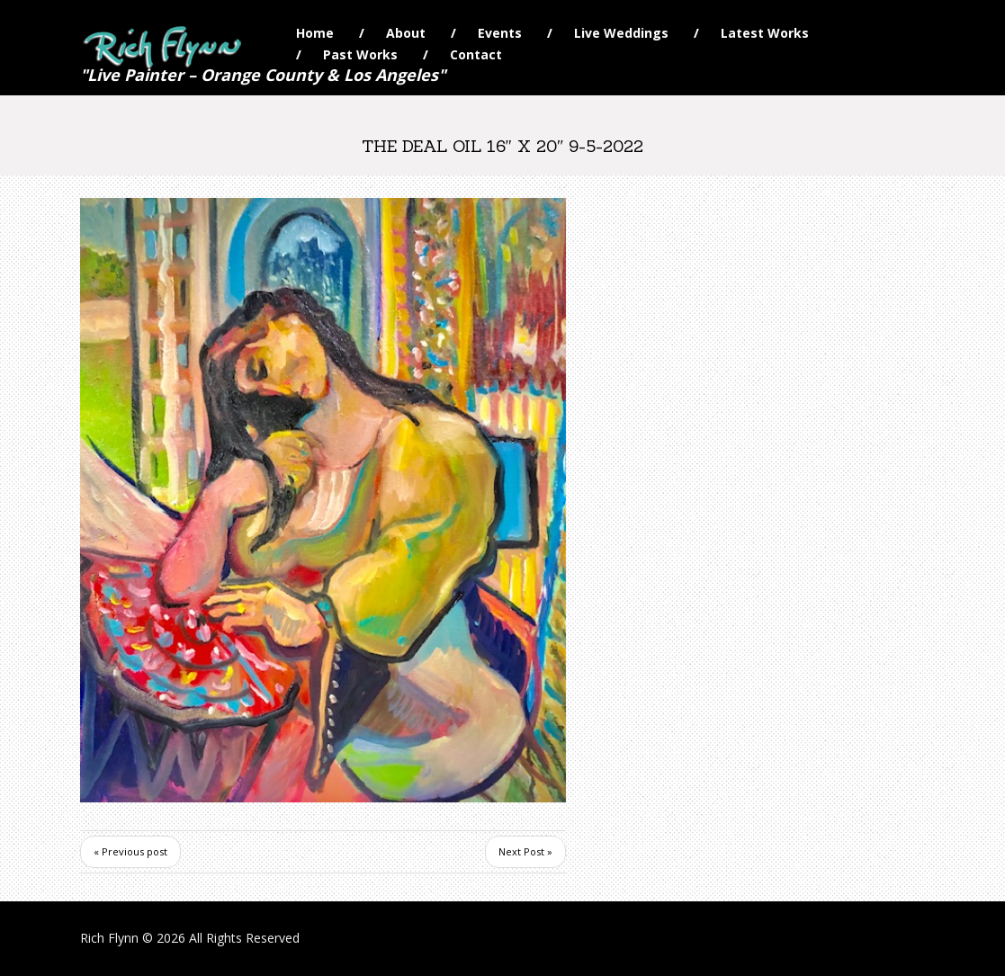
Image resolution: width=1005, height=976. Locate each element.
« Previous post (130, 851)
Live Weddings (621, 32)
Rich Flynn (109, 937)
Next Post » (525, 851)
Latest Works (765, 32)
